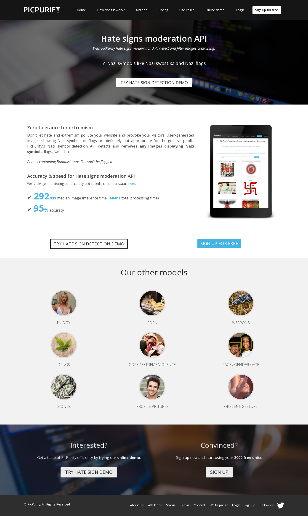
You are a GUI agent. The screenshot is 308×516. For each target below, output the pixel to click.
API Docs (155, 505)
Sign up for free (266, 10)
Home (81, 10)
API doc (141, 10)
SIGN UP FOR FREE (219, 243)
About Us (137, 505)
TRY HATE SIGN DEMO (89, 469)
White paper (219, 505)
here (131, 183)
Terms (184, 505)
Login (240, 10)
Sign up (249, 505)
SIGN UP (219, 469)
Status (170, 505)
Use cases (186, 10)
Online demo (215, 10)
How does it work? (111, 10)
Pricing (163, 10)
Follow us (272, 505)
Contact (199, 505)
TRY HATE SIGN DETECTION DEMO (154, 82)
